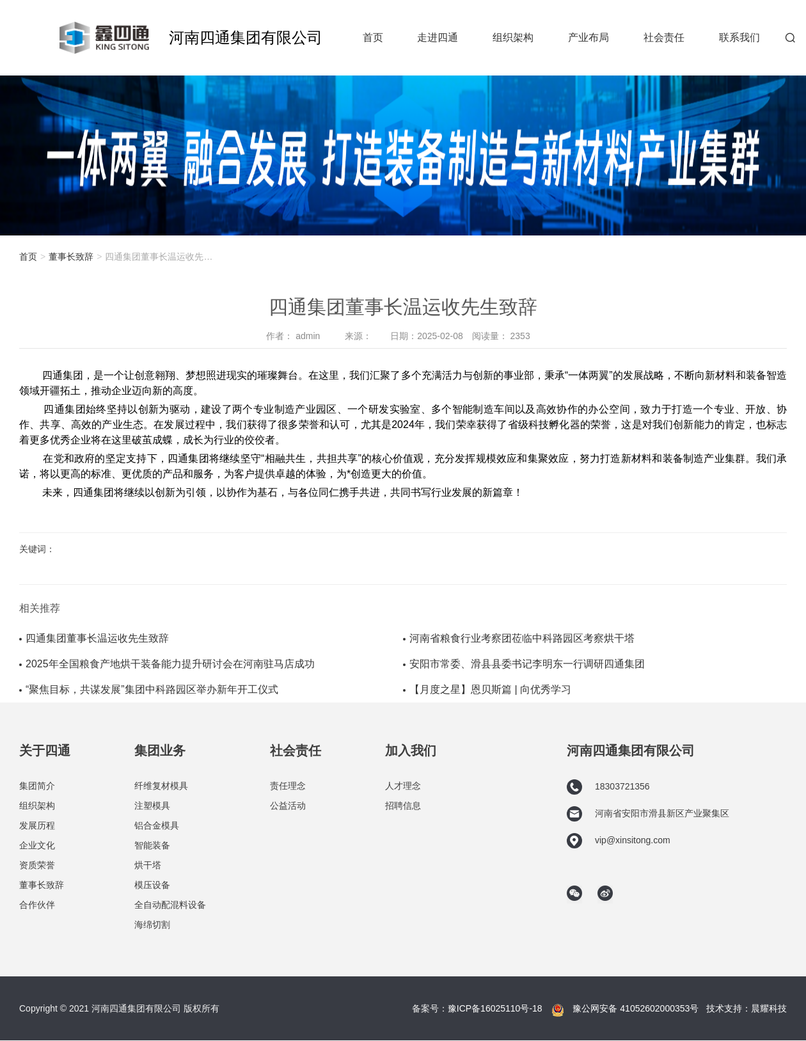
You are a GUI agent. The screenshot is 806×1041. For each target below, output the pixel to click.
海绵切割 (152, 924)
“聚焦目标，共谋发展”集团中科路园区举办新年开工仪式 (152, 689)
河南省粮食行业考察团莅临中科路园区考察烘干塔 (522, 638)
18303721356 (608, 787)
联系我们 (739, 37)
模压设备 (152, 885)
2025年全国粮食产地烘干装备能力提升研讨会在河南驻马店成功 (170, 663)
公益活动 (288, 805)
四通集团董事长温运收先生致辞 (97, 638)
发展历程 (37, 825)
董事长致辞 (71, 256)
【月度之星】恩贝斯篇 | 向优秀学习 (490, 689)
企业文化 (37, 845)
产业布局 (588, 37)
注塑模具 (152, 805)
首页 (373, 37)
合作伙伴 (37, 905)
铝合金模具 (156, 825)
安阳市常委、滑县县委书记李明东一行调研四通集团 (527, 663)
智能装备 (152, 845)
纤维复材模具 (161, 786)
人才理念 (403, 786)
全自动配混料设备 (170, 905)
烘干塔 (147, 865)
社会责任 (664, 37)
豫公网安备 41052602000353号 (636, 1008)
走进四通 (437, 37)
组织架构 (513, 37)
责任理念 (288, 786)
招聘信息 (403, 805)
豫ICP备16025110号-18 (495, 1008)
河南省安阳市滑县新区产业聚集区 (648, 814)
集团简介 (37, 786)
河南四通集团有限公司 (245, 37)
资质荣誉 (37, 865)
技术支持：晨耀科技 (746, 1008)
